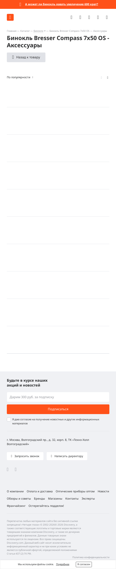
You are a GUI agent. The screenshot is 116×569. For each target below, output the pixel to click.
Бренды (39, 498)
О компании (15, 491)
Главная (11, 31)
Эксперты (88, 498)
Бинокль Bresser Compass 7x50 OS (69, 31)
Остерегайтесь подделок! (46, 506)
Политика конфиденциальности (90, 557)
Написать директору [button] (68, 456)
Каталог (25, 31)
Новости (103, 491)
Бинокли (38, 31)
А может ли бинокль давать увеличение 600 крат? (61, 4)
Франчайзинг (16, 506)
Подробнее (62, 564)
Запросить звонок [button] (26, 456)
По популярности (18, 77)
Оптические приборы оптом (75, 491)
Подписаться (58, 409)
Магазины (55, 498)
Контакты (72, 498)
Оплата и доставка (40, 491)
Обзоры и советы (19, 498)
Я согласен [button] (83, 564)
